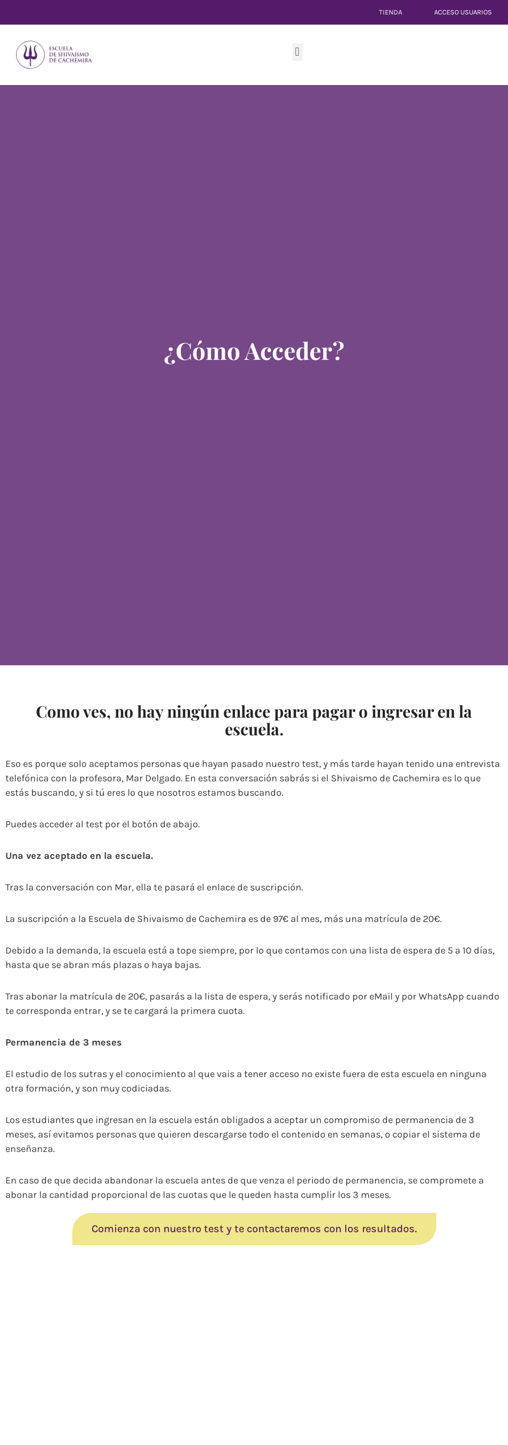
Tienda (390, 12)
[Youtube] (11, 353)
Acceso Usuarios (463, 12)
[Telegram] (11, 380)
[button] (297, 52)
